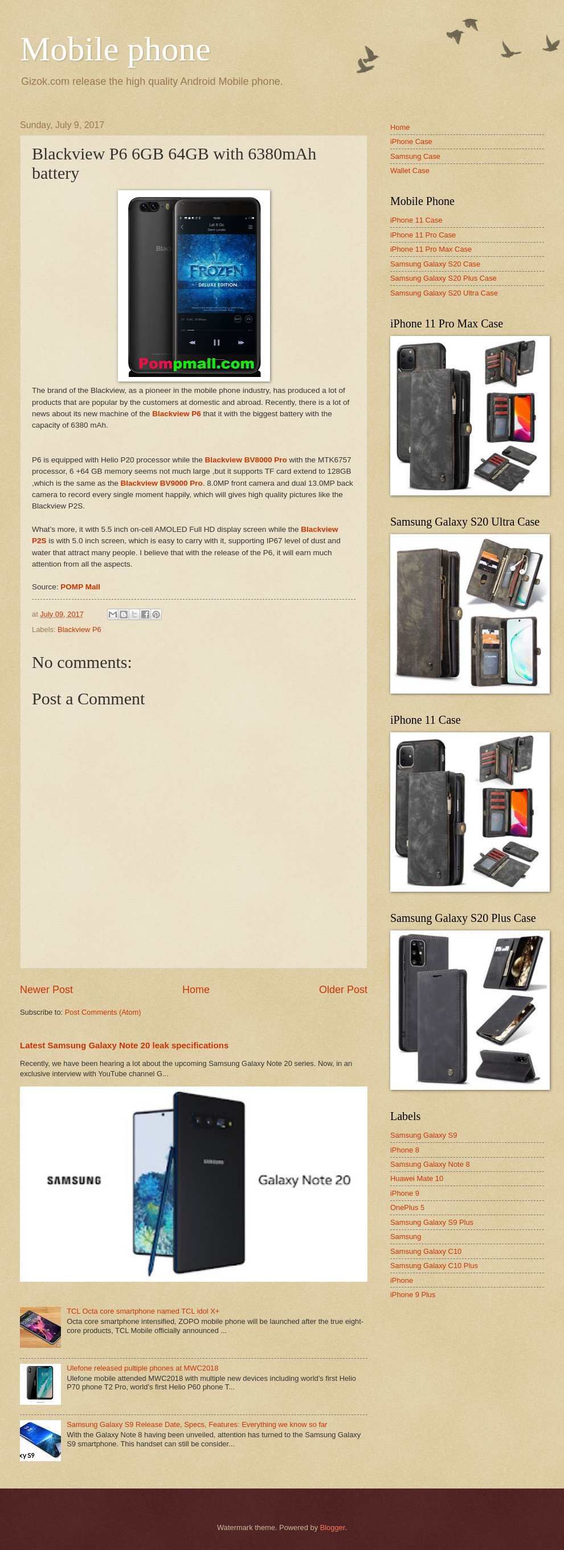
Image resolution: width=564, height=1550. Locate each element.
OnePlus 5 (407, 1207)
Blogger (332, 1527)
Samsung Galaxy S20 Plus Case (443, 278)
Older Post (343, 989)
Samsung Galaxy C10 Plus (434, 1265)
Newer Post (46, 989)
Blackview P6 (79, 629)
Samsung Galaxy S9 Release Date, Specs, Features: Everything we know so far (197, 1424)
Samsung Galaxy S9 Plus (431, 1222)
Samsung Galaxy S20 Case (435, 264)
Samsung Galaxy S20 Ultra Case (444, 293)
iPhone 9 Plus (412, 1294)
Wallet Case (410, 170)
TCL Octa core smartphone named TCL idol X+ (143, 1311)
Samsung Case (415, 156)
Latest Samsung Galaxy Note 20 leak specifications (124, 1045)
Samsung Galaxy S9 (423, 1135)
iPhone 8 (404, 1150)
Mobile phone (115, 49)
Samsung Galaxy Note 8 (430, 1164)
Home (196, 989)
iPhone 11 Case (416, 220)
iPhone (401, 1280)
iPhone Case (411, 141)
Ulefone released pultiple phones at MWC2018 (142, 1368)
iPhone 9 (404, 1193)
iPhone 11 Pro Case (423, 235)
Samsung (405, 1236)
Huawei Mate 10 (416, 1178)
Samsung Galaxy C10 (425, 1251)
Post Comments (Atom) (103, 1012)
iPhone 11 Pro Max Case (431, 249)
